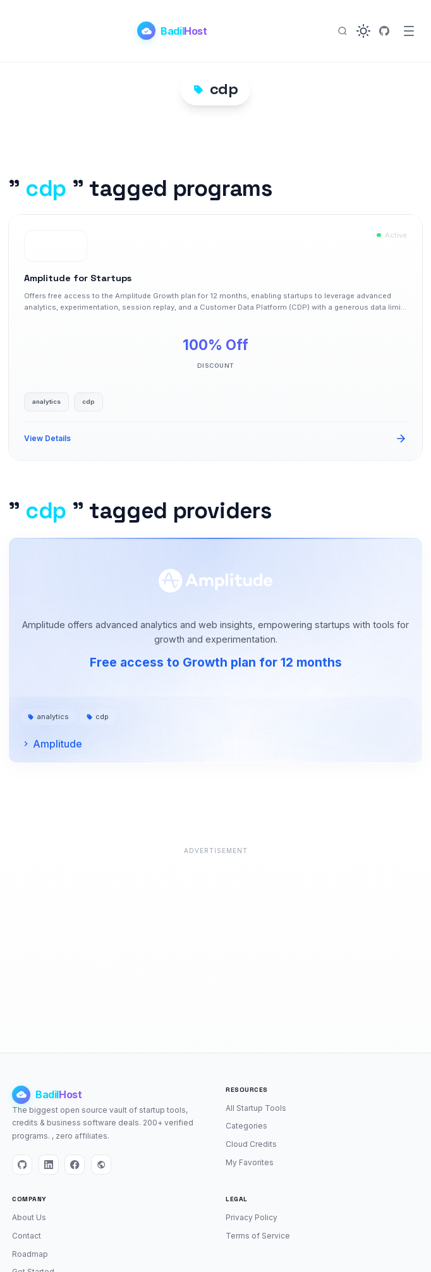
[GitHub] (384, 31)
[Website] (101, 1164)
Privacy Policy (251, 1217)
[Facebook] (74, 1164)
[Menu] (409, 31)
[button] (363, 31)
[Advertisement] (215, 947)
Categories (246, 1125)
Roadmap (30, 1254)
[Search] (342, 31)
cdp (98, 716)
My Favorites (250, 1162)
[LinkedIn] (49, 1164)
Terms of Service (258, 1235)
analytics (48, 716)
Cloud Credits (251, 1144)
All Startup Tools (256, 1108)
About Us (29, 1217)
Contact (26, 1235)
